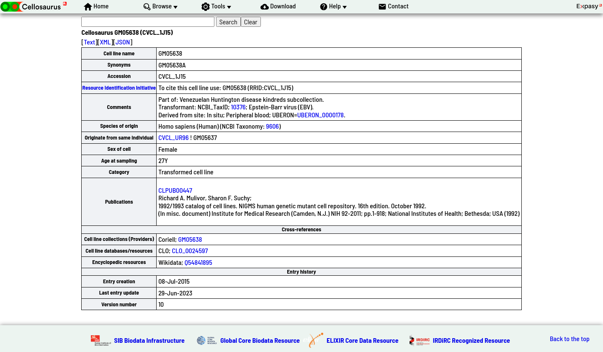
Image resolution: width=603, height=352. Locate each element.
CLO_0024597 (190, 250)
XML (105, 42)
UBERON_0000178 (320, 115)
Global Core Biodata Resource (260, 340)
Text (89, 42)
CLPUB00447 (175, 190)
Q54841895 (198, 262)
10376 (238, 107)
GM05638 (190, 239)
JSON (123, 42)
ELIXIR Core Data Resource (363, 340)
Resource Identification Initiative (119, 87)
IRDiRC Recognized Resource (471, 340)
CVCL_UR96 (173, 137)
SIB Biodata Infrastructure (149, 340)
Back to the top (570, 338)
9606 (272, 126)
